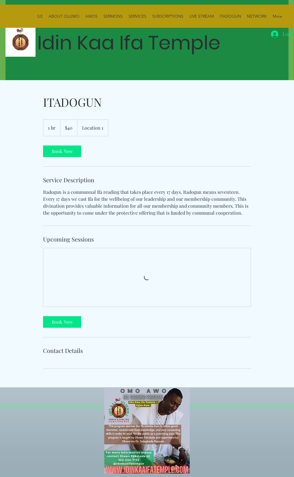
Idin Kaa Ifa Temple (131, 42)
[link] (62, 151)
